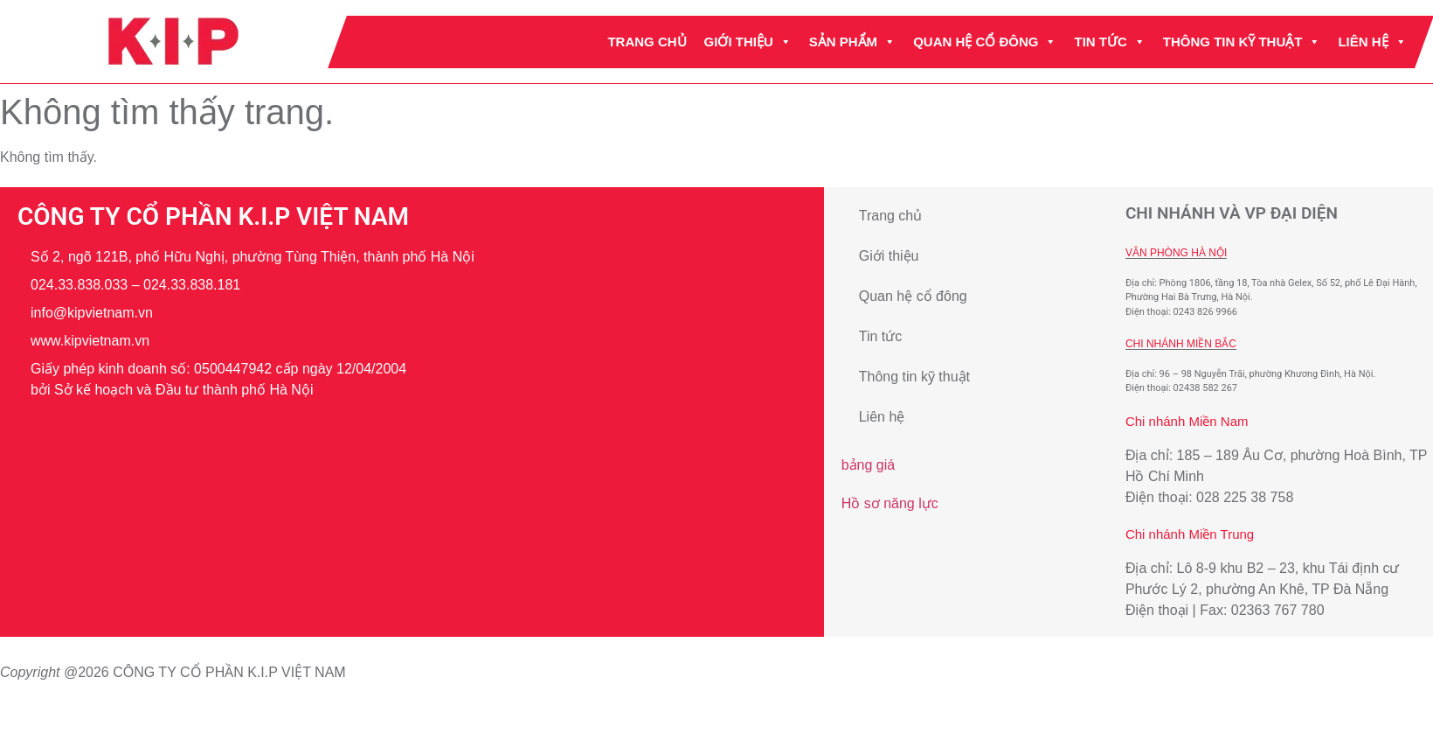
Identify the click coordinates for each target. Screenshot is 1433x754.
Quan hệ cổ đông (985, 41)
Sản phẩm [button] (852, 41)
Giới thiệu (748, 41)
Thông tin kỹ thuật (1242, 41)
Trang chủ (647, 41)
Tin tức (1110, 41)
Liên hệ (1373, 41)
